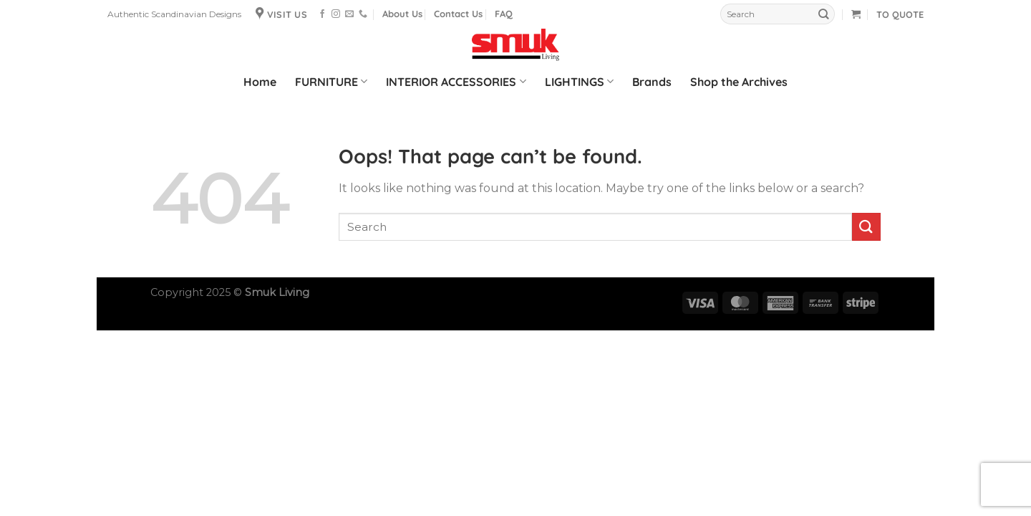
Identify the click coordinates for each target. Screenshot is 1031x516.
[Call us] (363, 14)
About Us (402, 13)
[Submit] (823, 14)
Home (259, 82)
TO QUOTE (900, 14)
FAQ (504, 13)
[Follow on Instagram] (335, 14)
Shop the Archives (739, 82)
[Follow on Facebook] (322, 14)
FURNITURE (331, 82)
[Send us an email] (349, 14)
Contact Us (458, 13)
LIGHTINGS (579, 82)
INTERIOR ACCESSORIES (456, 82)
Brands (652, 82)
